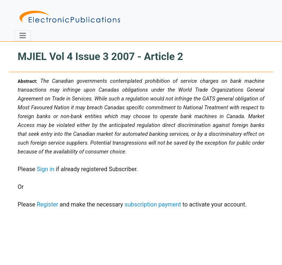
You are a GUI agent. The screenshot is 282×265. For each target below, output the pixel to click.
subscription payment (152, 204)
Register (47, 204)
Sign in (45, 169)
